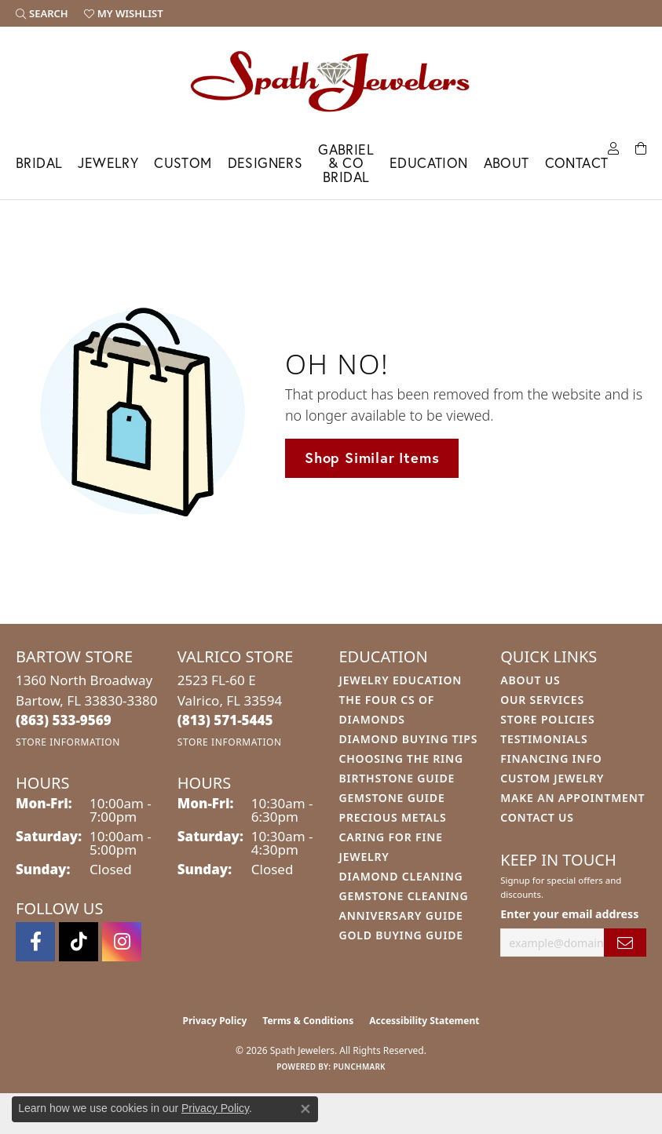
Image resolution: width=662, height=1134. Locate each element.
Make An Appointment (572, 797)
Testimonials (543, 738)
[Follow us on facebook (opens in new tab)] (35, 941)
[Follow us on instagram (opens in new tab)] (121, 941)
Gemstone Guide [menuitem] (392, 797)
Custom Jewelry (552, 778)
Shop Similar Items (372, 457)
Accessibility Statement (424, 1020)
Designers (265, 163)
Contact (577, 163)
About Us (530, 680)
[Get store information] (68, 742)
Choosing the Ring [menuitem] (401, 758)
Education (429, 163)
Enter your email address (569, 913)
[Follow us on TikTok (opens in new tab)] (78, 941)
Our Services (542, 699)
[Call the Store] (64, 720)
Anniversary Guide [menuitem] (401, 915)
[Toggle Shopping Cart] (640, 147)
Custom (182, 163)
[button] (42, 13)
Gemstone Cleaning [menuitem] (404, 895)
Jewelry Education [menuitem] (401, 680)
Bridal (39, 163)
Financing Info (551, 758)
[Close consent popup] (305, 1109)
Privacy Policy (215, 1020)
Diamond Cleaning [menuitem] (401, 876)
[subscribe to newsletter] (625, 942)
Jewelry (108, 163)
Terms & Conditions (307, 1020)
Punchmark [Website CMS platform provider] (359, 1066)
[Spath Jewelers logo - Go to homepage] (331, 80)
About (506, 163)
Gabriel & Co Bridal (346, 163)
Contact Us (537, 817)
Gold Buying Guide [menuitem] (401, 935)
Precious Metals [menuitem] (393, 817)
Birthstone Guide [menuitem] (397, 778)
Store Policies (547, 719)
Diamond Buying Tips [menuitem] (408, 738)
